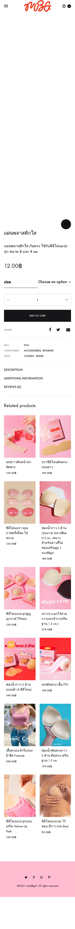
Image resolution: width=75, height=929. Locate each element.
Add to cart (37, 347)
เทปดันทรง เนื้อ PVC (55, 716)
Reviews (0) (12, 419)
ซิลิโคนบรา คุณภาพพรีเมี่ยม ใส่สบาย (17, 565)
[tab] (37, 401)
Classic (29, 388)
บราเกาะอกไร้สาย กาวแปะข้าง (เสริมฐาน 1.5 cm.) (54, 651)
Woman (47, 382)
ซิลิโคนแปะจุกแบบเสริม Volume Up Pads (19, 858)
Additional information (23, 410)
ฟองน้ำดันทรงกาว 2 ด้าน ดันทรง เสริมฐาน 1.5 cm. (55, 787)
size (7, 313)
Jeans (39, 388)
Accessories (32, 382)
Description (13, 401)
